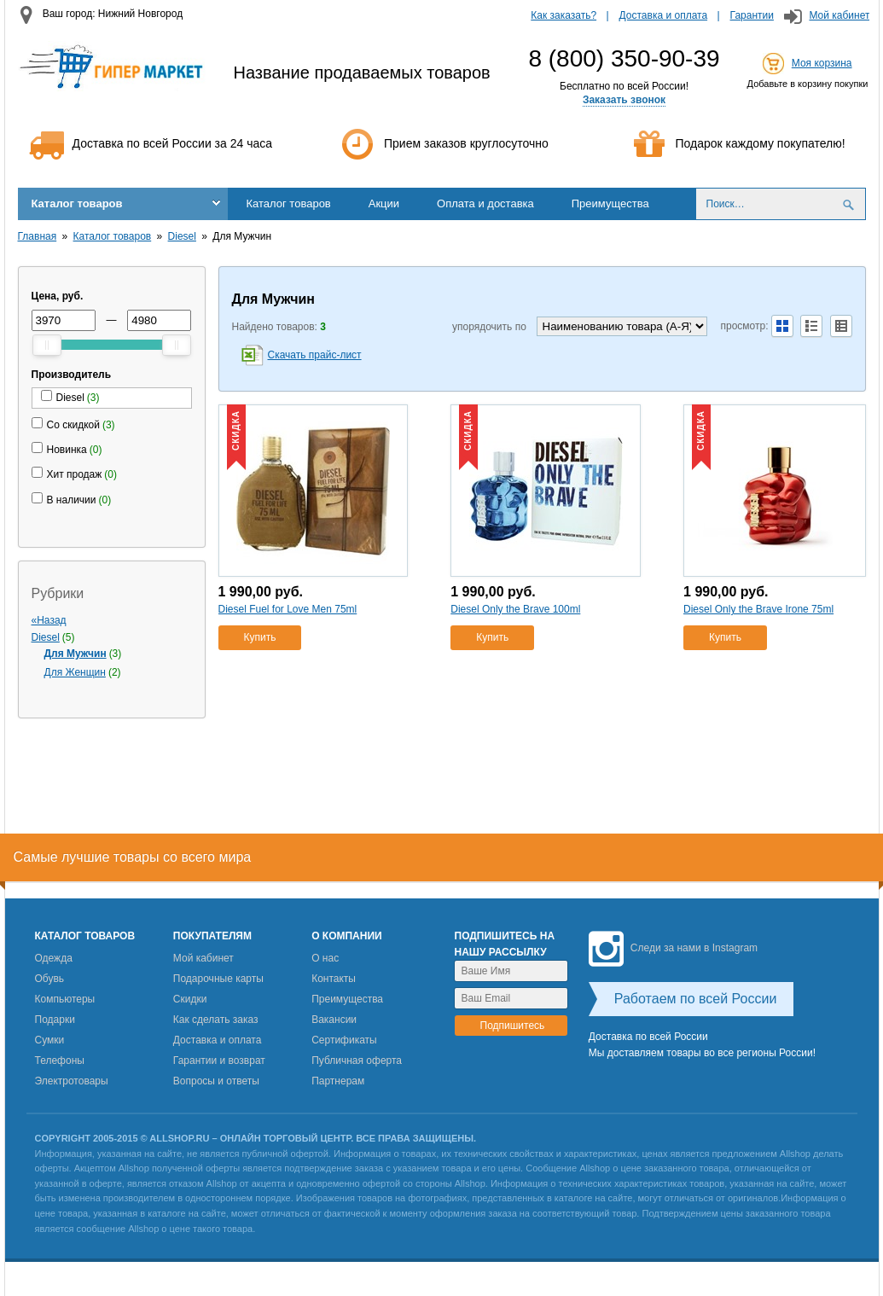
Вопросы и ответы (216, 1081)
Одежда (54, 958)
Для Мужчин (75, 654)
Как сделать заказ (216, 1020)
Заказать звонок (624, 100)
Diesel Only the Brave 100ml (515, 609)
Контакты (333, 979)
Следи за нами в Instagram (673, 948)
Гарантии (752, 15)
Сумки (50, 1040)
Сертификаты (344, 1040)
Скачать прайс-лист (315, 355)
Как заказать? (563, 15)
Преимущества (610, 203)
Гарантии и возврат (219, 1060)
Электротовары (71, 1081)
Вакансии (334, 1020)
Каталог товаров (77, 203)
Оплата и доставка (485, 203)
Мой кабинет (839, 15)
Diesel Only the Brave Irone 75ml (758, 609)
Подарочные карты (218, 979)
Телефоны (59, 1060)
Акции (384, 203)
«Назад (49, 620)
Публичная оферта (356, 1060)
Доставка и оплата (663, 15)
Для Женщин (75, 672)
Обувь (50, 979)
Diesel (182, 236)
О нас (325, 958)
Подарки (55, 1020)
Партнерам (337, 1081)
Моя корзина (822, 63)
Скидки (190, 999)
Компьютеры (65, 999)
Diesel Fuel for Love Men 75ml (287, 609)
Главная (37, 236)
